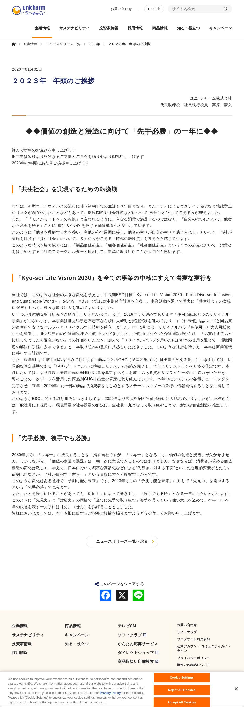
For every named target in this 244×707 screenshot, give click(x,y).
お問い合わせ (121, 9)
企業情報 (20, 626)
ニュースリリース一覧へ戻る (122, 541)
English (154, 9)
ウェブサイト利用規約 (193, 639)
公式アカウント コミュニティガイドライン (204, 648)
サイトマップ (187, 632)
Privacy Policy (110, 695)
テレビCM (127, 626)
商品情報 (73, 626)
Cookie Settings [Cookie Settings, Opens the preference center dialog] (182, 679)
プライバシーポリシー (193, 658)
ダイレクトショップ (136, 653)
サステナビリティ (28, 635)
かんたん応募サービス (138, 644)
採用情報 (20, 653)
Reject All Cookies (181, 692)
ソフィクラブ (130, 635)
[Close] (236, 691)
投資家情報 (22, 644)
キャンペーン (77, 635)
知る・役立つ (77, 644)
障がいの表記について (193, 665)
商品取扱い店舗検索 (136, 661)
